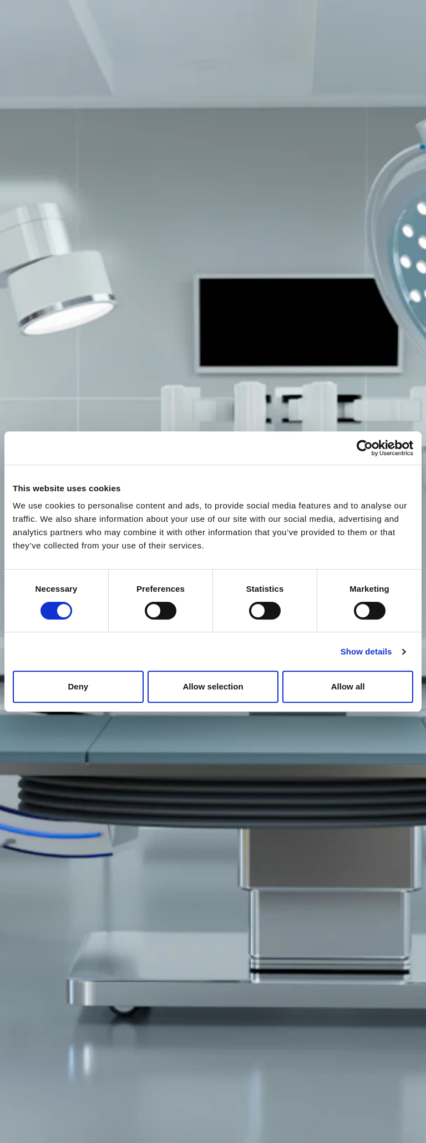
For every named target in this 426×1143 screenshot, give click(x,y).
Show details (366, 651)
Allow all (348, 686)
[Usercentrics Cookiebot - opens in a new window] (364, 448)
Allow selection (212, 686)
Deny (78, 686)
